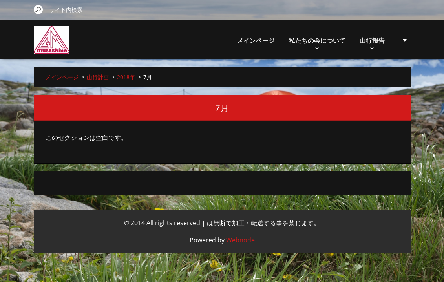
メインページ (217, 40)
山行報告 (333, 42)
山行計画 (372, 42)
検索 (38, 9)
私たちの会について (278, 42)
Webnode (240, 240)
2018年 (126, 77)
